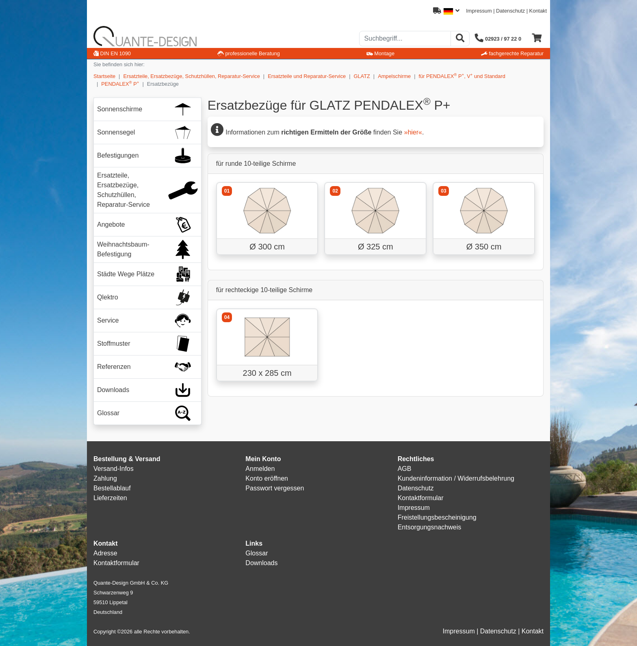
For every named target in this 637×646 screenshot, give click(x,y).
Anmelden (260, 468)
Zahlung (105, 478)
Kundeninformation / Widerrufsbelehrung (456, 478)
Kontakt (538, 11)
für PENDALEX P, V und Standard (462, 75)
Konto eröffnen (266, 478)
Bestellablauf (112, 488)
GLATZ (362, 76)
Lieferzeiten (110, 497)
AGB (405, 468)
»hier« (413, 132)
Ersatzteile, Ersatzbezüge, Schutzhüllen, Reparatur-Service (191, 76)
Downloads (261, 562)
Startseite (104, 76)
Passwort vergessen (274, 488)
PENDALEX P (120, 83)
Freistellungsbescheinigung (437, 517)
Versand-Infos (113, 468)
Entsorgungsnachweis (430, 527)
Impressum (479, 11)
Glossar (256, 553)
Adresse (105, 553)
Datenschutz (510, 11)
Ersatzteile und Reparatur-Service (307, 76)
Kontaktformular (421, 497)
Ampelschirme (394, 76)
